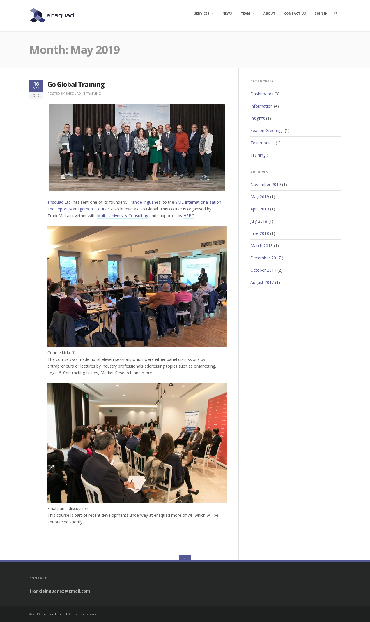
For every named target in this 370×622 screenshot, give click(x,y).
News (227, 13)
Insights (257, 118)
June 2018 (259, 233)
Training (93, 93)
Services (201, 13)
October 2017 (263, 270)
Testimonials (262, 142)
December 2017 (265, 258)
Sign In (321, 13)
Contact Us (295, 13)
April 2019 (259, 209)
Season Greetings (267, 130)
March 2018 (261, 245)
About (269, 13)
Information (261, 106)
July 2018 (258, 221)
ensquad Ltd (59, 202)
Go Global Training (76, 84)
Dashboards (261, 93)
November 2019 (265, 184)
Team (245, 13)
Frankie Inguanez (144, 202)
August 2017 (262, 282)
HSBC (188, 215)
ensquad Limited (54, 614)
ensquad (73, 93)
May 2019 (259, 196)
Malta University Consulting (122, 215)
